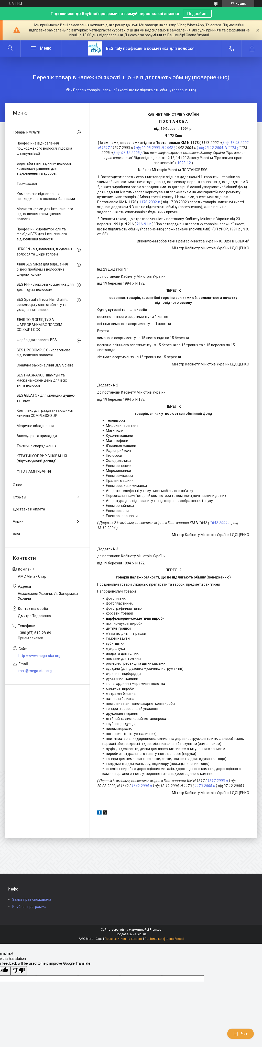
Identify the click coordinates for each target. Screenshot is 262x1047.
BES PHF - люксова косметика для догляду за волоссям (45, 287)
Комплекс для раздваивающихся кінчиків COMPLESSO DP (45, 413)
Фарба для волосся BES (37, 340)
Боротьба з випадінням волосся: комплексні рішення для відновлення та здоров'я (44, 168)
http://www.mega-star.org (39, 656)
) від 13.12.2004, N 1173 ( (217, 148)
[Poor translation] (18, 970)
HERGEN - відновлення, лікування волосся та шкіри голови (44, 251)
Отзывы (19, 497)
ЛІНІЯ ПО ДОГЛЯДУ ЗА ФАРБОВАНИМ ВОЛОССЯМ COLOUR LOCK (39, 325)
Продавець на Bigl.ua (131, 934)
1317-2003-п (218, 781)
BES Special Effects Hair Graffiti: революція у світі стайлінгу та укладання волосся (42, 304)
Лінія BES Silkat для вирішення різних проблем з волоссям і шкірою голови (42, 269)
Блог (17, 533)
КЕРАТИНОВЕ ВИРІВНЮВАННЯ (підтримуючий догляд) (42, 458)
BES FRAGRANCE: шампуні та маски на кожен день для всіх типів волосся (42, 380)
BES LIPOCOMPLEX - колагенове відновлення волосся (43, 352)
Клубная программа (29, 907)
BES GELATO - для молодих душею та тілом (46, 398)
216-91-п (144, 224)
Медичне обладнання (35, 426)
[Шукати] (10, 48)
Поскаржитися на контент (123, 939)
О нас (17, 485)
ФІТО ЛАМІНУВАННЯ (34, 471)
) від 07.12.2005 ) (128, 153)
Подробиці (197, 13)
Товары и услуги (26, 132)
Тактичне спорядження (37, 446)
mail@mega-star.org (35, 671)
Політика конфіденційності (164, 939)
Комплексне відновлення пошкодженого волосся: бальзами (46, 196)
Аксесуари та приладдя (37, 436)
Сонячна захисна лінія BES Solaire (45, 365)
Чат (240, 1033)
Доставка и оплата (29, 509)
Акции (18, 521)
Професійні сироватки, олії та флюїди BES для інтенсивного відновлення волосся (42, 234)
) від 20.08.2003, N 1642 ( (154, 148)
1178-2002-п (149, 202)
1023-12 (184, 163)
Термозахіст (27, 184)
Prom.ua (155, 929)
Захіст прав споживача (31, 899)
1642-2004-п (220, 523)
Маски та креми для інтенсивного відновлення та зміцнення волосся (45, 214)
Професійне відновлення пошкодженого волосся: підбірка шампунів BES (44, 148)
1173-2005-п (205, 786)
